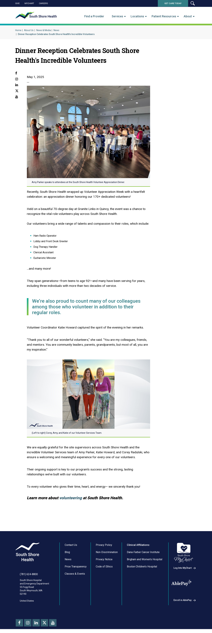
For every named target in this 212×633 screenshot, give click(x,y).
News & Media (43, 30)
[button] (192, 3)
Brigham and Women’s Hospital (144, 559)
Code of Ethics (104, 566)
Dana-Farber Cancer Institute (143, 552)
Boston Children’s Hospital (142, 566)
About (188, 16)
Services (117, 16)
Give (17, 3)
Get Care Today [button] (173, 3)
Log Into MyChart (183, 568)
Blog (67, 552)
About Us (29, 30)
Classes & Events (75, 573)
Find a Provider (94, 16)
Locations (137, 16)
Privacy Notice (104, 559)
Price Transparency (76, 566)
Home (18, 30)
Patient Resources (164, 16)
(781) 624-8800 (29, 574)
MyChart (29, 3)
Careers (43, 3)
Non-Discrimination (107, 552)
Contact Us (71, 544)
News (56, 30)
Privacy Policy (104, 544)
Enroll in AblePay (183, 600)
